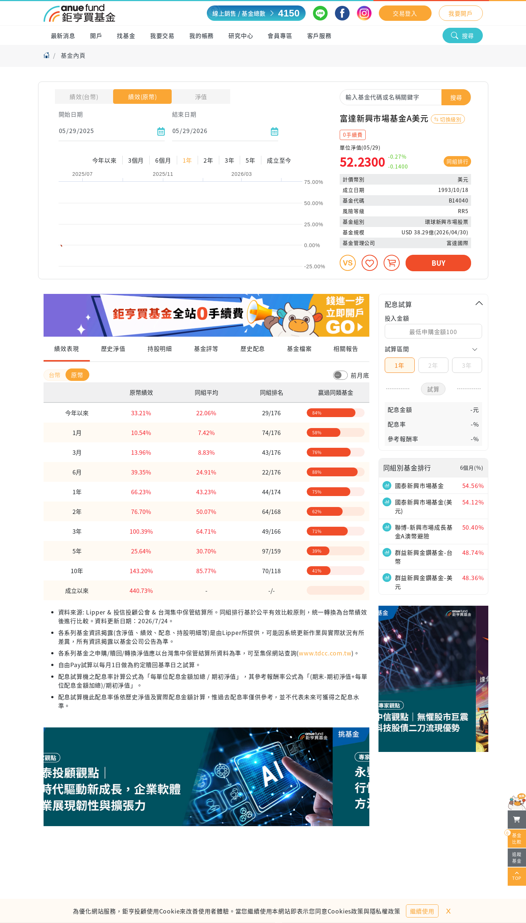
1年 (399, 365)
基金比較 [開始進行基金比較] (515, 837)
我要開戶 (460, 13)
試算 (433, 389)
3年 (467, 365)
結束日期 (184, 114)
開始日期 (71, 114)
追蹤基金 (517, 857)
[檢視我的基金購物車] (517, 819)
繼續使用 (422, 911)
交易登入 (405, 13)
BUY (438, 263)
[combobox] (405, 96)
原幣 (77, 374)
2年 (433, 365)
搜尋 (462, 35)
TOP (517, 876)
